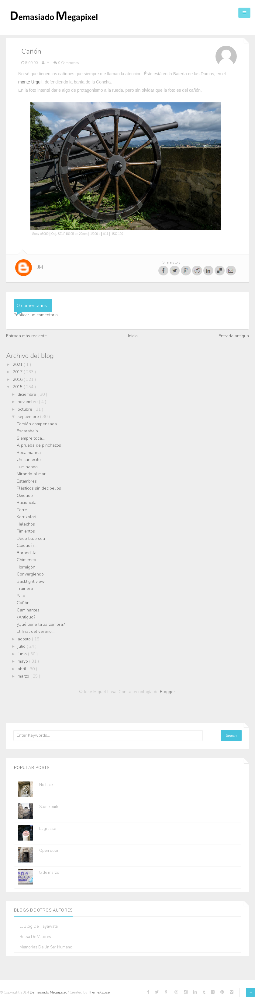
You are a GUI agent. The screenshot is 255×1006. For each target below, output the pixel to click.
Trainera (25, 588)
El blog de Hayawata (38, 926)
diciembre (27, 394)
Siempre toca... (31, 438)
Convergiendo (30, 574)
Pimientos (26, 531)
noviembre (28, 402)
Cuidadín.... (27, 545)
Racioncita (26, 502)
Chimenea (26, 560)
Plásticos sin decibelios (39, 488)
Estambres (27, 481)
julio (22, 646)
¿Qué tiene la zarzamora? (41, 624)
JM (40, 267)
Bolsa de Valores (35, 937)
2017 (18, 372)
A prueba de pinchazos (39, 445)
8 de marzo (49, 872)
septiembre (29, 417)
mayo (23, 661)
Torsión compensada (37, 424)
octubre (25, 409)
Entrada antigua (234, 336)
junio (23, 654)
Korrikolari (26, 517)
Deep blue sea (31, 538)
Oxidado (25, 495)
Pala (21, 596)
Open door (49, 850)
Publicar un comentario (36, 315)
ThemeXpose (99, 992)
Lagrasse (47, 828)
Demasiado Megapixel (49, 992)
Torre (22, 510)
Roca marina (29, 452)
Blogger (167, 692)
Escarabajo (27, 431)
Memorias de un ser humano (45, 947)
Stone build (49, 806)
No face (46, 785)
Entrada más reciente (26, 336)
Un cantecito (29, 459)
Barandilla (26, 553)
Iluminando (27, 467)
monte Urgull (30, 82)
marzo (24, 676)
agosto (25, 639)
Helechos (26, 524)
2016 (18, 379)
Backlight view (31, 581)
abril (22, 669)
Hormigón (26, 567)
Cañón (23, 603)
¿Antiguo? (26, 617)
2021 (18, 364)
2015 (18, 387)
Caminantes (28, 610)
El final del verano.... (36, 631)
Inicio (133, 336)
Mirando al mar (31, 474)
